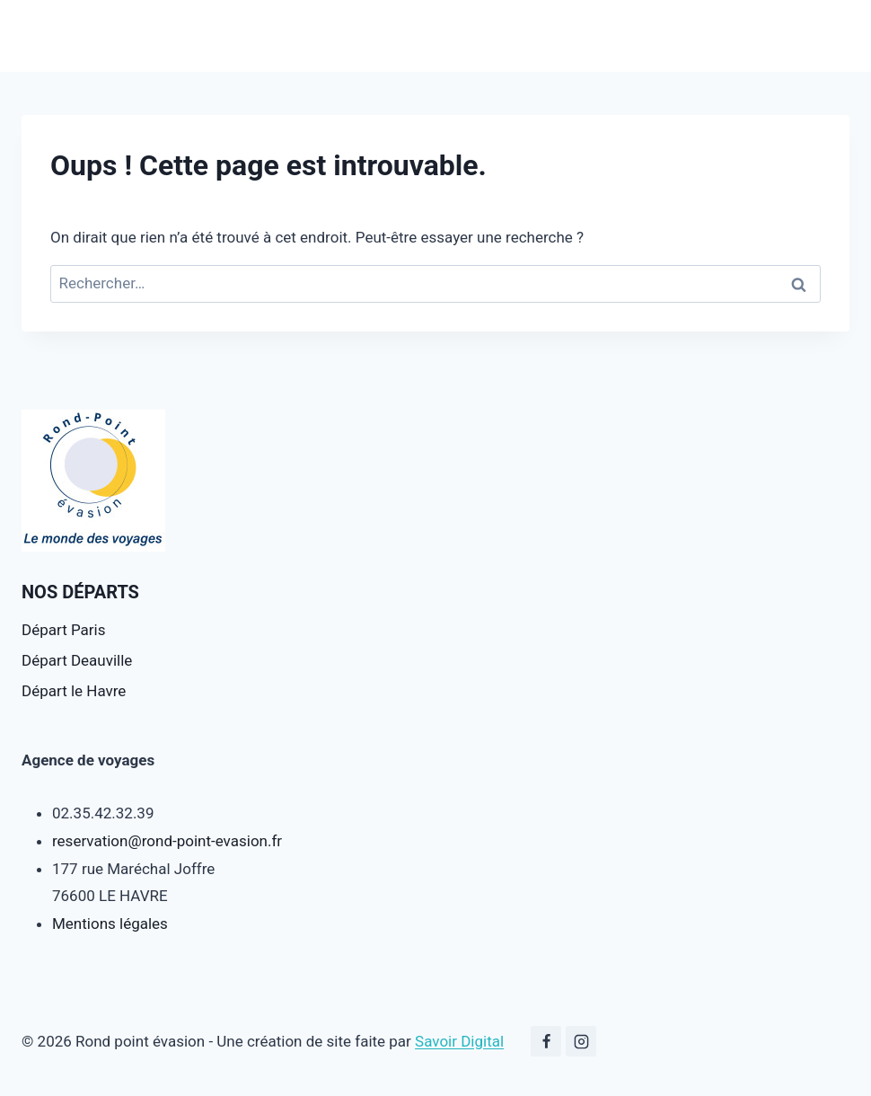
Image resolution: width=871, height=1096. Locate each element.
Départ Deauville (77, 660)
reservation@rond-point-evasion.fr (167, 841)
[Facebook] (546, 1041)
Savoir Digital (459, 1041)
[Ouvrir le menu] (832, 35)
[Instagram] (581, 1041)
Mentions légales (110, 923)
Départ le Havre (74, 691)
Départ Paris (63, 630)
